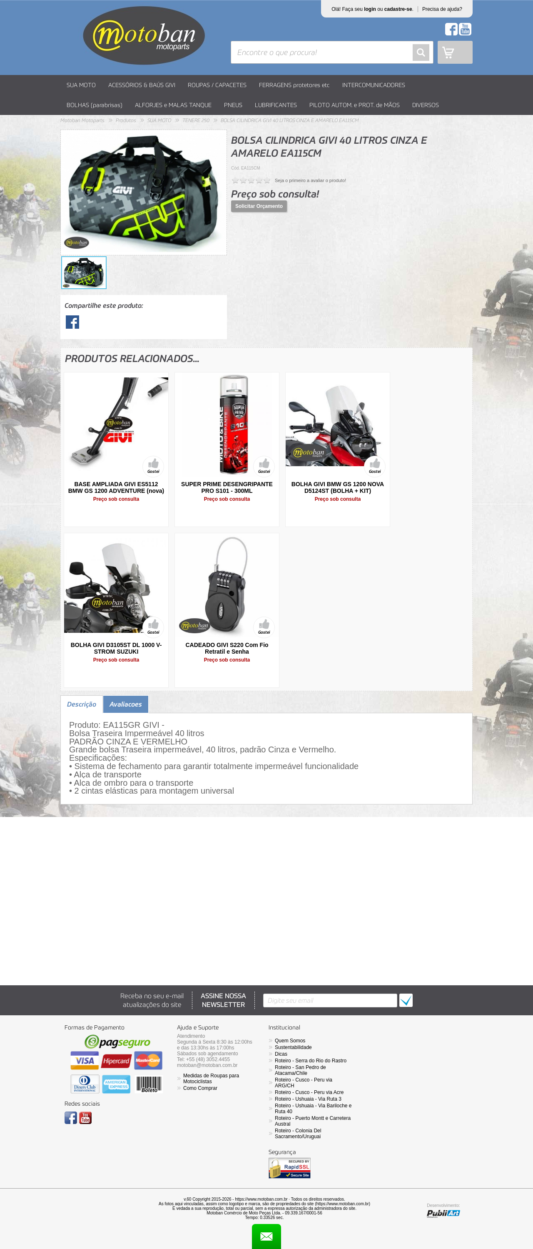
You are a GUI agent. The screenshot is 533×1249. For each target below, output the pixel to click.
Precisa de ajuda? (442, 9)
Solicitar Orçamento (259, 206)
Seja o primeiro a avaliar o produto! (310, 180)
